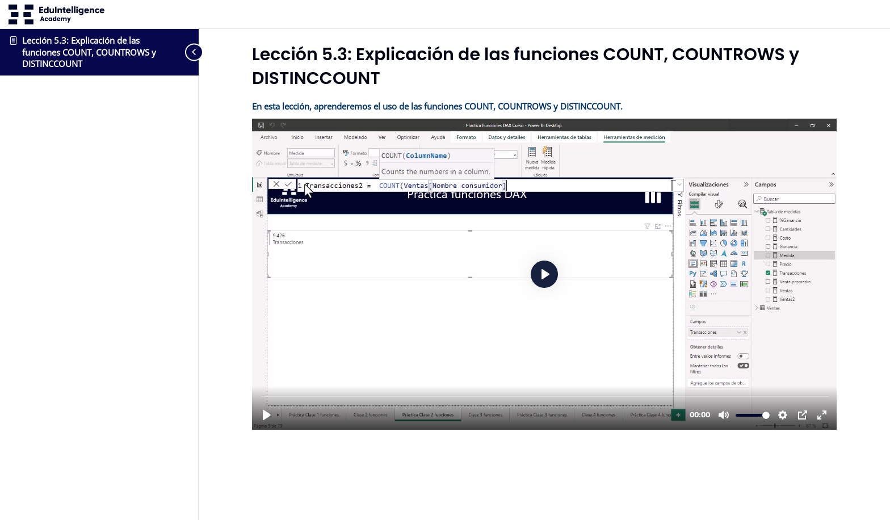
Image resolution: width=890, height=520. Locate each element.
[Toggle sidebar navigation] (182, 52)
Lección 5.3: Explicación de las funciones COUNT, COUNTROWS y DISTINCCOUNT (89, 52)
